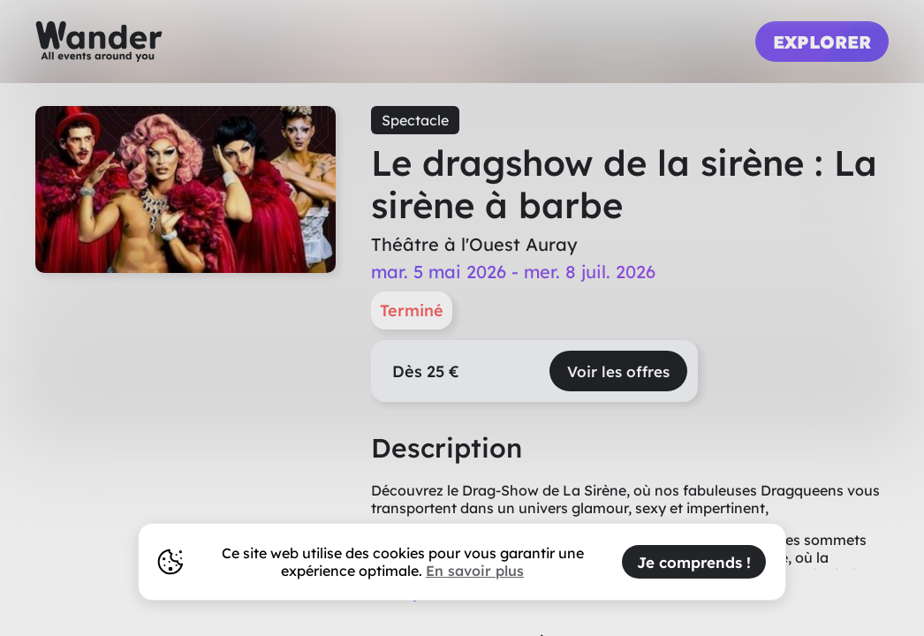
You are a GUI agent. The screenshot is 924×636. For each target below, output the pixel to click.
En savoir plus (475, 570)
